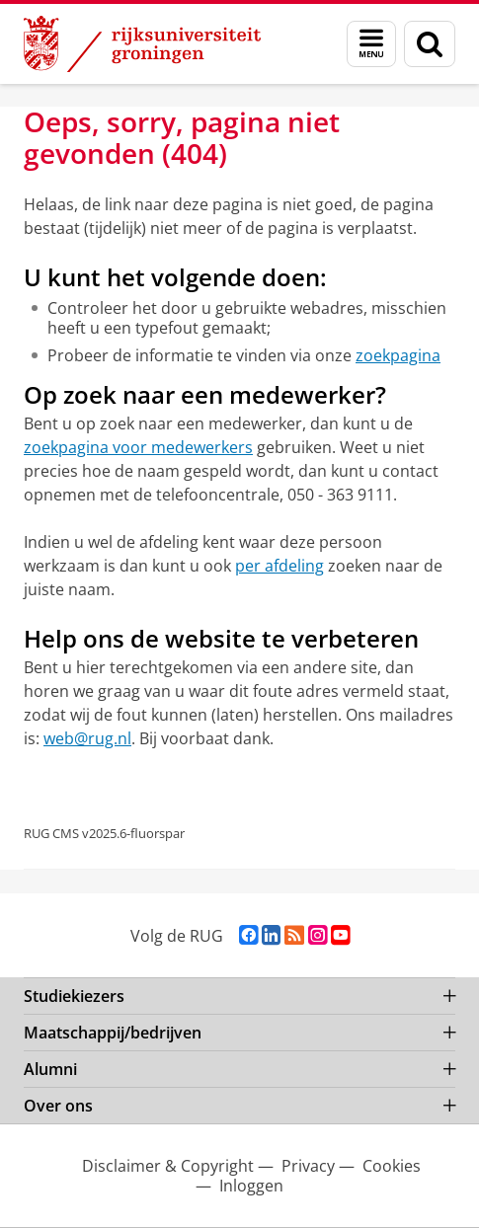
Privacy (308, 1166)
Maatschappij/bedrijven (112, 1032)
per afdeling (279, 565)
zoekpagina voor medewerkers (138, 447)
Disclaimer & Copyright (168, 1166)
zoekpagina (398, 355)
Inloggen (251, 1185)
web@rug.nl (87, 738)
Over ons (58, 1105)
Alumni (50, 1069)
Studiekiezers (74, 996)
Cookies (391, 1166)
